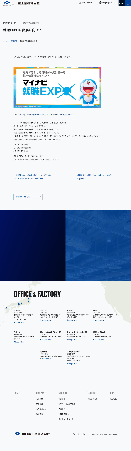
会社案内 (39, 399)
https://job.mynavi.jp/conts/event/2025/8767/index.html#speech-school (46, 114)
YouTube (113, 399)
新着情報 (39, 414)
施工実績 (39, 404)
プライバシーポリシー (79, 434)
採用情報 (62, 399)
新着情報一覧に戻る (23, 196)
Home (17, 393)
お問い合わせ (79, 4)
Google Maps (19, 322)
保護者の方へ (64, 414)
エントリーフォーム (66, 419)
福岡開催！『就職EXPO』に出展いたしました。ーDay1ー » (96, 177)
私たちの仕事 (41, 409)
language (97, 4)
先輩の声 (62, 409)
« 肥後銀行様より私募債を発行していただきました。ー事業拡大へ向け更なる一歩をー (33, 177)
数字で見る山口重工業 (67, 404)
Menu (125, 5)
